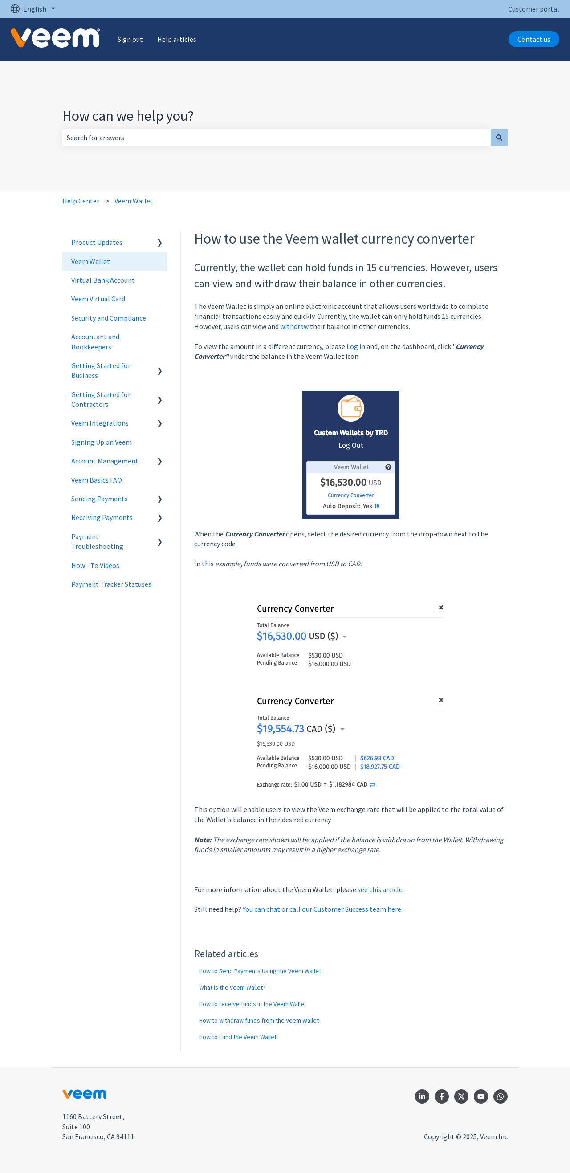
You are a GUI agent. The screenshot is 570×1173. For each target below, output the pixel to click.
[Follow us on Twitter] (461, 1096)
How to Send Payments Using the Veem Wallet (260, 971)
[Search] (499, 137)
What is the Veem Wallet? (232, 987)
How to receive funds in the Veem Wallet (252, 1004)
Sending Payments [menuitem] (99, 498)
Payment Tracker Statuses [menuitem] (111, 584)
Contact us (533, 39)
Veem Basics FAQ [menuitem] (96, 479)
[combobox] (276, 137)
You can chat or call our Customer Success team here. (323, 909)
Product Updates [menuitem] (96, 242)
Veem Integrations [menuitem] (100, 422)
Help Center (80, 200)
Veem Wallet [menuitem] (90, 261)
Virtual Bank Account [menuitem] (103, 280)
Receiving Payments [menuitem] (102, 517)
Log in (355, 346)
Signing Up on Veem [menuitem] (101, 442)
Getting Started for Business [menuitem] (100, 370)
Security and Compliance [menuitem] (108, 317)
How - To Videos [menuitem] (95, 565)
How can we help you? (128, 116)
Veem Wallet (133, 200)
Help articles (176, 39)
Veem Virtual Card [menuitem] (98, 298)
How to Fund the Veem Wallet (238, 1037)
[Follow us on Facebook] (442, 1096)
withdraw (294, 326)
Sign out (130, 39)
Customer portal (533, 8)
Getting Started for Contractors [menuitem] (100, 399)
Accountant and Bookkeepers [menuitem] (95, 341)
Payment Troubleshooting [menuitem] (97, 541)
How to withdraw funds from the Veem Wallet (259, 1020)
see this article (380, 889)
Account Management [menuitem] (104, 460)
